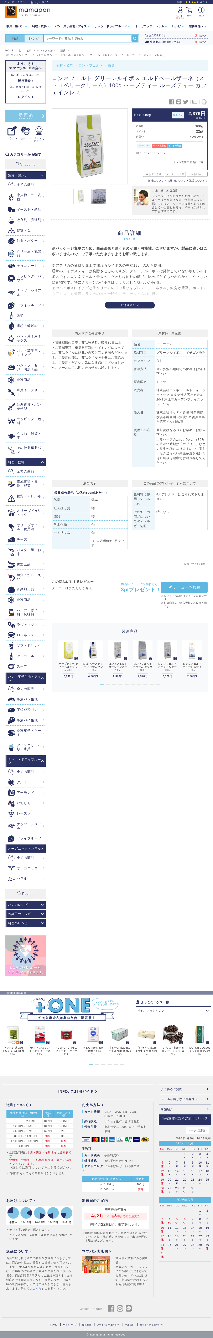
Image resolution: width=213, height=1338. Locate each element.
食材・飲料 (64, 65)
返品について (197, 180)
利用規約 (129, 1324)
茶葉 (111, 65)
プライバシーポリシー (108, 1324)
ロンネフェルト (90, 65)
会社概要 (86, 1324)
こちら (37, 1288)
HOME (53, 1324)
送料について (156, 180)
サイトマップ (70, 1324)
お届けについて (176, 180)
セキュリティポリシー (151, 1324)
